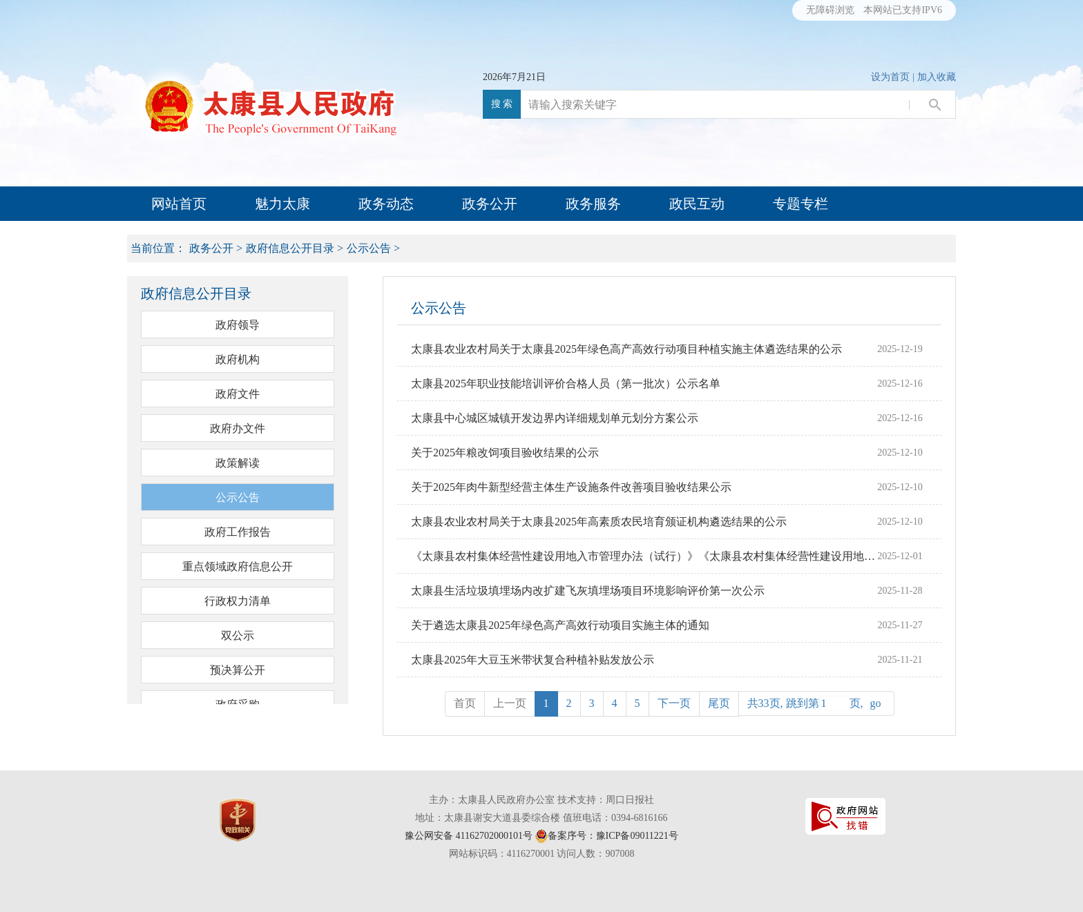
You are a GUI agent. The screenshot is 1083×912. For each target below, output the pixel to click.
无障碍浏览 (830, 10)
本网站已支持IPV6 (902, 10)
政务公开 (489, 203)
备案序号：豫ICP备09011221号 (613, 836)
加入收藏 (936, 77)
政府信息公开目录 (290, 248)
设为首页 (890, 77)
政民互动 (697, 203)
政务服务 (593, 203)
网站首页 (179, 203)
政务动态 (386, 203)
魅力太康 (282, 203)
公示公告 (369, 248)
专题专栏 (800, 203)
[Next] (674, 704)
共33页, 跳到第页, (816, 703)
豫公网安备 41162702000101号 (469, 836)
